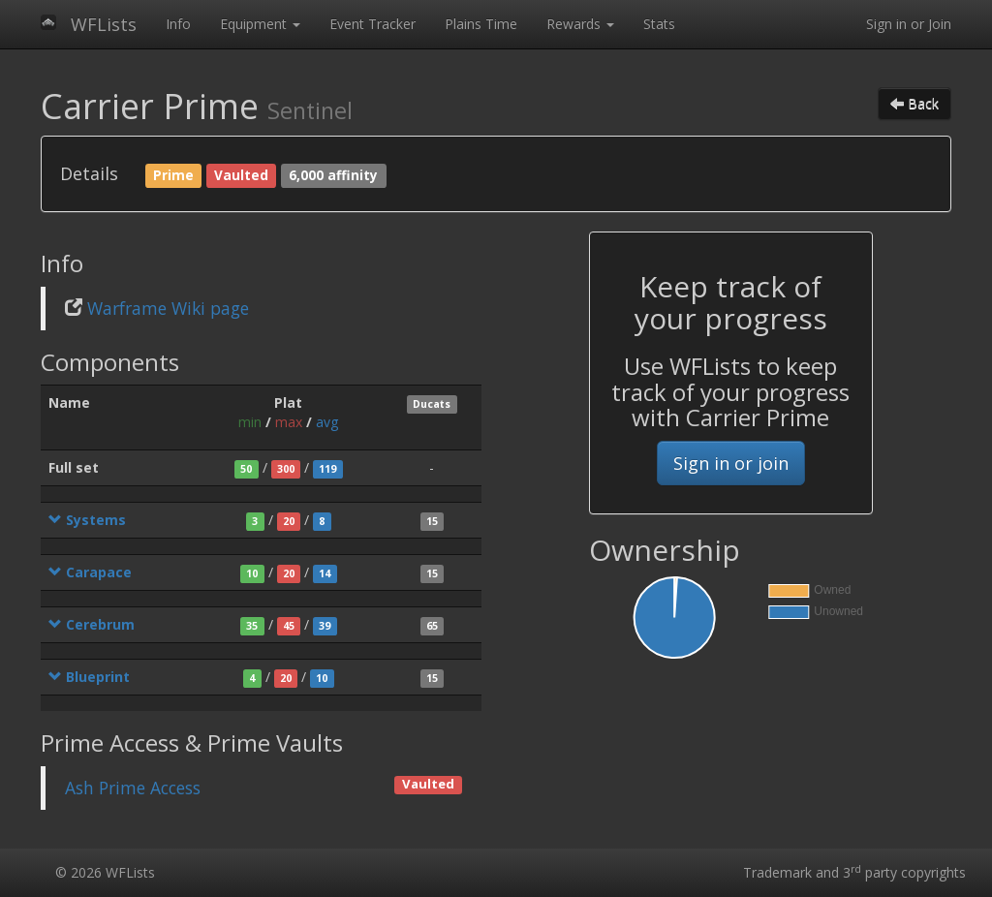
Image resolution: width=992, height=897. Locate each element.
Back (914, 103)
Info (178, 24)
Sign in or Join (908, 24)
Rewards (580, 24)
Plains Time (481, 24)
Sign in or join (731, 463)
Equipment (260, 24)
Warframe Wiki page (168, 308)
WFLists (104, 24)
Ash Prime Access (133, 787)
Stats (659, 24)
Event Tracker (372, 24)
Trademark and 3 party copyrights (854, 872)
